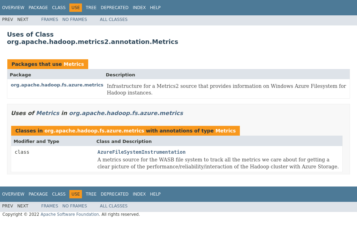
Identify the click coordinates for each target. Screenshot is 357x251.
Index (139, 7)
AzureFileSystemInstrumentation (142, 152)
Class (59, 7)
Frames (49, 19)
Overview (13, 7)
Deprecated (115, 7)
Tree (91, 7)
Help (155, 7)
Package (38, 7)
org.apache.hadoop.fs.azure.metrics (57, 85)
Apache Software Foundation (69, 214)
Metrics (73, 64)
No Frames (74, 19)
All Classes (114, 19)
